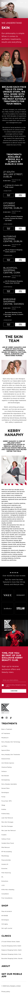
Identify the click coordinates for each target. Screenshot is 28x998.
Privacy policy (5, 991)
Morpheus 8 (4, 737)
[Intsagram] (6, 718)
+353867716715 (7, 190)
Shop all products (6, 911)
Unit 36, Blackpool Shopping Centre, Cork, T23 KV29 (14, 282)
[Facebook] (2, 718)
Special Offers (5, 750)
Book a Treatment (6, 729)
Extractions (4, 881)
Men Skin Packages (7, 826)
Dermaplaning (5, 780)
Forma (3, 796)
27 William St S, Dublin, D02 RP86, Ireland (13, 186)
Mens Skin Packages (7, 822)
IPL (2, 877)
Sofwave (4, 771)
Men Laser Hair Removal (8, 830)
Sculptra (3, 834)
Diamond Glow (5, 758)
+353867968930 (7, 224)
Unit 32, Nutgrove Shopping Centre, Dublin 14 (13, 250)
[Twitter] (15, 718)
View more (20, 195)
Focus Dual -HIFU (6, 801)
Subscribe (14, 691)
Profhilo (3, 809)
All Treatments (5, 733)
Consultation (5, 894)
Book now (8, 195)
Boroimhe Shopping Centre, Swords (11, 958)
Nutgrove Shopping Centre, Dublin (11, 950)
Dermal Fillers (5, 788)
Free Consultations (6, 898)
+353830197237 (7, 320)
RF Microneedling (6, 851)
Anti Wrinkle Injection (7, 763)
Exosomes (4, 868)
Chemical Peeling (6, 767)
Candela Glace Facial (7, 843)
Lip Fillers (4, 746)
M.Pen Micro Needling (7, 889)
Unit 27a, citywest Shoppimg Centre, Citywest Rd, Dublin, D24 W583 (14, 218)
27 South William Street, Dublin (10, 941)
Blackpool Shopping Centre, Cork (11, 954)
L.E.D (3, 885)
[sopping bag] (21, 3)
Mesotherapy (5, 856)
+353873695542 (7, 286)
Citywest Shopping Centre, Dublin (11, 946)
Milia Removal (5, 847)
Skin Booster (5, 775)
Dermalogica (5, 792)
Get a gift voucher (6, 928)
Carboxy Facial (5, 839)
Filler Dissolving (6, 872)
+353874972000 (7, 255)
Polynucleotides (6, 860)
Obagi (3, 805)
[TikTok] (11, 718)
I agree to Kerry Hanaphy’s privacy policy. (16, 685)
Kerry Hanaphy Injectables (9, 784)
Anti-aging (4, 924)
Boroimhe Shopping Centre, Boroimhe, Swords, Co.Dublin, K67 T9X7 (14, 314)
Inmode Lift (4, 864)
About (5, 966)
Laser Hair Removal (7, 818)
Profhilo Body (5, 813)
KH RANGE (4, 915)
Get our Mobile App (11, 975)
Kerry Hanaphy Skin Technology (10, 742)
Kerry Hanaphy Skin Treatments (10, 754)
